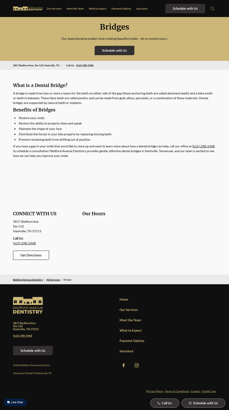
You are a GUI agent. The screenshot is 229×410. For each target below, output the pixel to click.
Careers (195, 391)
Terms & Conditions (177, 391)
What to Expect (97, 8)
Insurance (142, 8)
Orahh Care (209, 391)
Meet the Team (75, 8)
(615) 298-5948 (84, 65)
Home (124, 299)
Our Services (54, 8)
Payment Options (121, 8)
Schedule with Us (185, 8)
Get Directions (31, 255)
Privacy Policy (155, 391)
